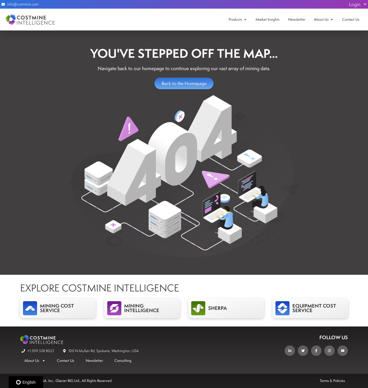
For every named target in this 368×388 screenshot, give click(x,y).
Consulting (122, 360)
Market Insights (267, 19)
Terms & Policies (332, 380)
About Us (321, 19)
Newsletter (296, 19)
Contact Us (350, 19)
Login (358, 4)
